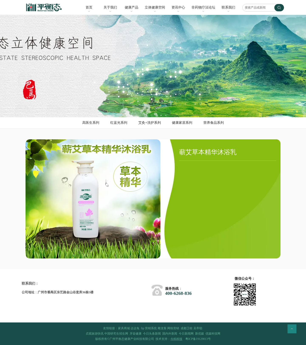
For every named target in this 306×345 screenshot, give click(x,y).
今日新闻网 (186, 333)
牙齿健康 (136, 333)
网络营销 (173, 328)
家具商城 (124, 328)
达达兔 (134, 328)
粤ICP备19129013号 (198, 339)
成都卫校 (187, 328)
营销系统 (151, 328)
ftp (142, 328)
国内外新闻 (169, 333)
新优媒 (199, 333)
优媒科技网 (212, 333)
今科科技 (176, 339)
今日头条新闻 (152, 333)
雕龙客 (162, 328)
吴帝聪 (197, 328)
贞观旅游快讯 (94, 333)
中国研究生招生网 (116, 333)
